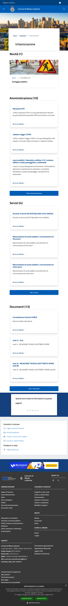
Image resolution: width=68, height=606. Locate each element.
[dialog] (34, 594)
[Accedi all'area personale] (60, 2)
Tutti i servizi (34, 292)
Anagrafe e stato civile (41, 492)
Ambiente (4, 526)
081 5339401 (17, 562)
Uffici (3, 497)
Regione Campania (9, 3)
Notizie (36, 518)
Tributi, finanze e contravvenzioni (12, 523)
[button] (34, 603)
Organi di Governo (7, 492)
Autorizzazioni (5, 531)
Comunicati (38, 521)
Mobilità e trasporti (40, 505)
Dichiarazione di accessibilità (10, 582)
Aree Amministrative (8, 495)
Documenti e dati (6, 508)
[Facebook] (53, 481)
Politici (3, 502)
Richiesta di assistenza (41, 554)
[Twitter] (58, 481)
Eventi (36, 533)
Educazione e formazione (9, 518)
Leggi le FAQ (38, 551)
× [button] (66, 585)
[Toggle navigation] (4, 9)
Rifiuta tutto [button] (41, 598)
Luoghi (36, 535)
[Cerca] (64, 9)
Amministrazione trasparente (10, 572)
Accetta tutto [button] (26, 598)
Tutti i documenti (34, 389)
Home (15, 36)
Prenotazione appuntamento (43, 546)
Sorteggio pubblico (19, 81)
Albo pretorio (5, 574)
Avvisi (14, 78)
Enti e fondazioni (6, 500)
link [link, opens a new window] (52, 594)
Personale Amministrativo (9, 505)
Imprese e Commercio (41, 500)
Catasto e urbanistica (41, 502)
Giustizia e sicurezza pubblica (10, 521)
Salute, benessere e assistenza (11, 528)
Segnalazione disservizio (42, 548)
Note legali (4, 580)
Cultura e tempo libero (41, 495)
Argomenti (23, 36)
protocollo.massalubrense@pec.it (15, 559)
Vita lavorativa (39, 497)
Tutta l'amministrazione (34, 193)
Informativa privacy (7, 577)
